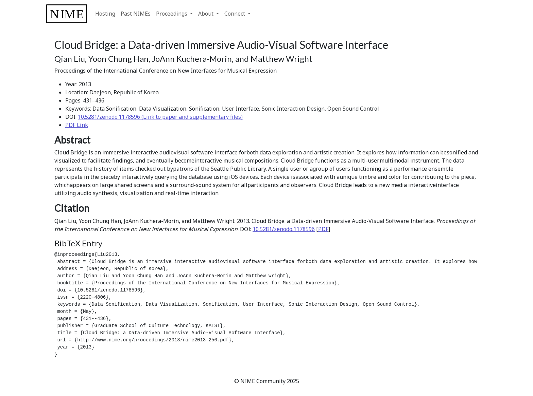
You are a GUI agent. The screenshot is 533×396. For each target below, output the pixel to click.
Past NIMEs (136, 13)
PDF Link (76, 125)
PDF (323, 229)
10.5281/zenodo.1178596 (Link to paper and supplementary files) (160, 116)
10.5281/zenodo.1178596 (284, 229)
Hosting (105, 13)
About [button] (206, 13)
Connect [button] (235, 13)
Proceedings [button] (172, 13)
